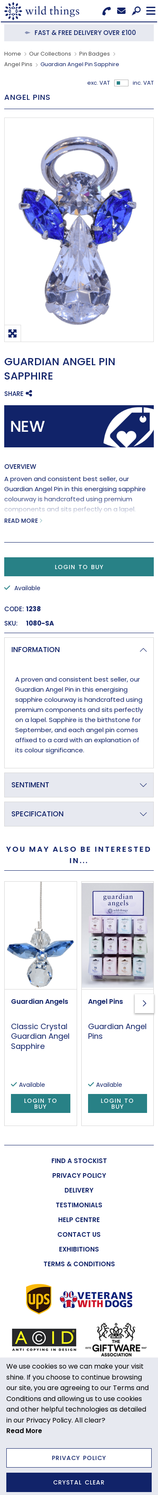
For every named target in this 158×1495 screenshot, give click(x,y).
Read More (21, 520)
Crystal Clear (79, 1482)
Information (35, 650)
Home (12, 54)
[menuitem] (79, 1161)
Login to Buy (79, 567)
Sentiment (30, 785)
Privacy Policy (79, 1458)
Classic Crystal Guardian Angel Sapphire (40, 1036)
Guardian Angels (39, 1001)
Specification (37, 814)
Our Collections (50, 54)
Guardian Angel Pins (117, 1031)
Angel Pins (18, 64)
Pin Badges (94, 54)
